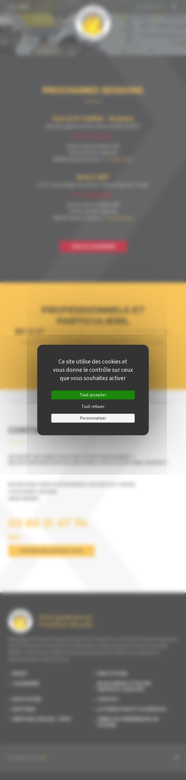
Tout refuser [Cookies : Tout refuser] (93, 407)
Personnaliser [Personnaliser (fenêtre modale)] (93, 418)
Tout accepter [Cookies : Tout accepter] (93, 395)
